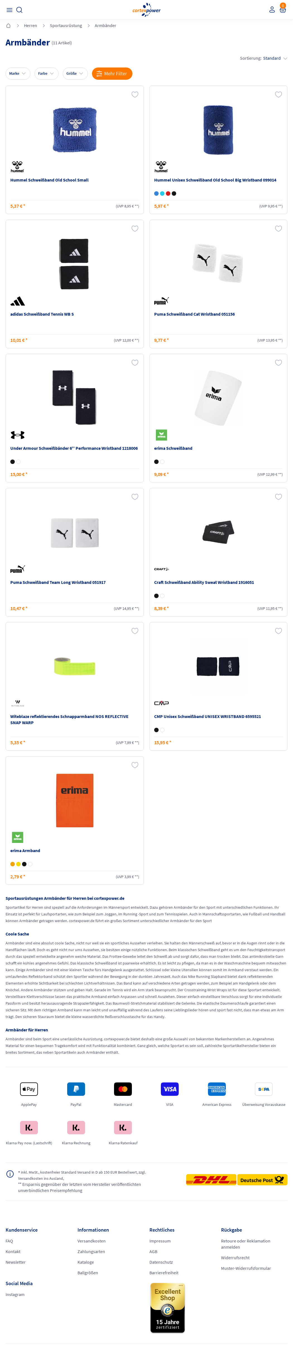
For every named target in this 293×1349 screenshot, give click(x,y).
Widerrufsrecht (235, 1258)
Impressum (160, 1241)
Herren (30, 25)
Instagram (15, 1295)
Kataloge (86, 1262)
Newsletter (16, 1262)
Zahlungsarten (91, 1252)
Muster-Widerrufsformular (246, 1268)
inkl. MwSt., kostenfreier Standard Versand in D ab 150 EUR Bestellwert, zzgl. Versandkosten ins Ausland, (90, 1175)
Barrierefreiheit (163, 1273)
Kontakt (13, 1252)
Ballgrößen (88, 1273)
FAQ (9, 1241)
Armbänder (105, 25)
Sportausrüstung (66, 25)
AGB (153, 1252)
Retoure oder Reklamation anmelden (245, 1244)
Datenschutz (161, 1262)
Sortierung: (263, 58)
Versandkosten (92, 1241)
